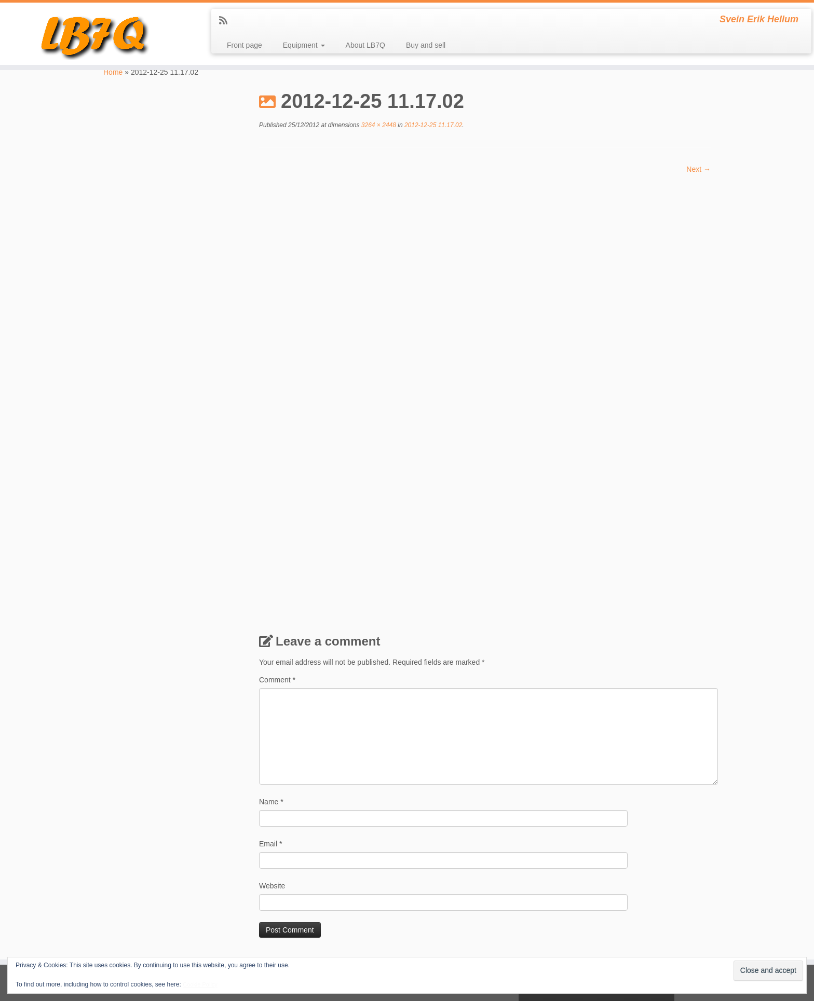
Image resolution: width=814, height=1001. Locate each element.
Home (113, 72)
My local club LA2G (133, 941)
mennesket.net (127, 929)
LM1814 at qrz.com (132, 917)
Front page (244, 45)
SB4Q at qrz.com (130, 953)
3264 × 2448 (378, 125)
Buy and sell (425, 45)
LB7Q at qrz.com (130, 893)
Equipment (304, 45)
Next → (698, 169)
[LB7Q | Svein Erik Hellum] (94, 34)
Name (271, 688)
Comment (277, 567)
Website (272, 773)
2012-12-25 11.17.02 (433, 125)
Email (270, 730)
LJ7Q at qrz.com (129, 905)
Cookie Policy (200, 984)
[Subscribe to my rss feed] (226, 21)
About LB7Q (365, 45)
